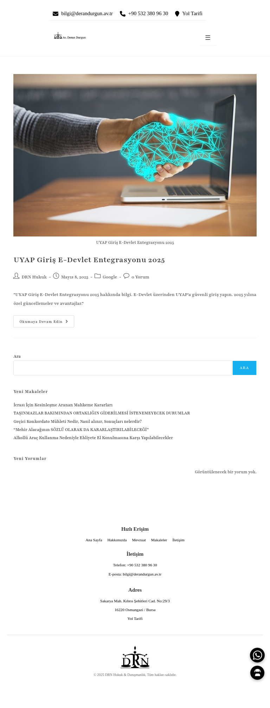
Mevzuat (139, 540)
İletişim (178, 540)
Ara (17, 356)
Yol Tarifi (192, 13)
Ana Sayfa (93, 540)
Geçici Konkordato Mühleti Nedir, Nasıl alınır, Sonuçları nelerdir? (77, 421)
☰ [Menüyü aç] (208, 38)
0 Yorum (140, 277)
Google (110, 277)
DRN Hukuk (34, 277)
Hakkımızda (117, 540)
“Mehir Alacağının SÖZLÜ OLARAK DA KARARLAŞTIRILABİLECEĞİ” (81, 429)
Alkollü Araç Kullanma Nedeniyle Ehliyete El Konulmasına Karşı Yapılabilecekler (93, 438)
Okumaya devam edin (40, 319)
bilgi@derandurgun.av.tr (87, 13)
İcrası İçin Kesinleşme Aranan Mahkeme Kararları (62, 405)
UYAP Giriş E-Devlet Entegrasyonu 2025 (89, 260)
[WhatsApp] (257, 655)
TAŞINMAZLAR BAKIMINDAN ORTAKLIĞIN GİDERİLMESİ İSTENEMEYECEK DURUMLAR (102, 413)
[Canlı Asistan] (257, 673)
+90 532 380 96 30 (148, 13)
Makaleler (159, 540)
